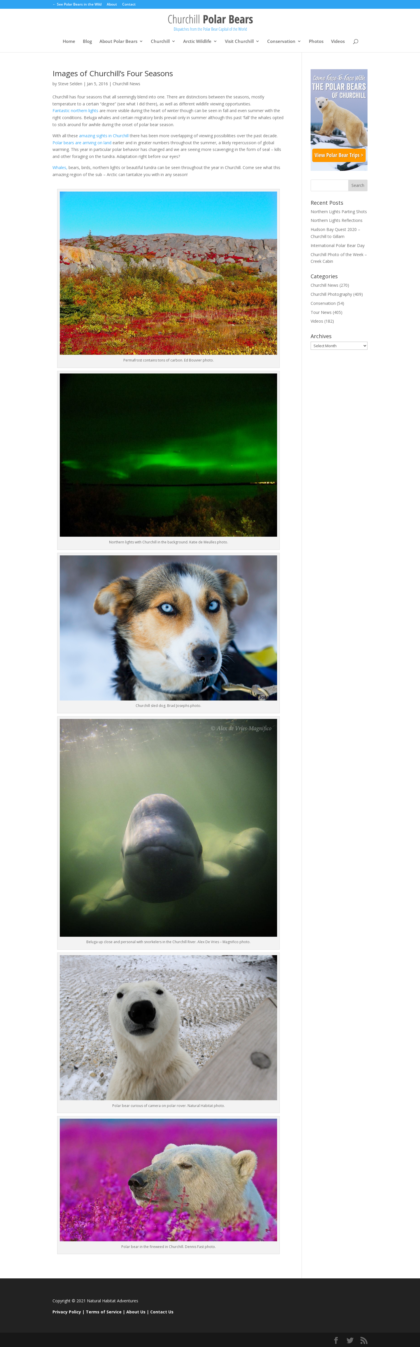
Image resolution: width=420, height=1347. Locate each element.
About (112, 5)
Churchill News (126, 83)
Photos (316, 41)
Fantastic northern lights (75, 110)
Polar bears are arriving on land (81, 142)
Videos (338, 41)
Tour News (321, 312)
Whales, (59, 167)
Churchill (160, 41)
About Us (136, 1312)
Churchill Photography (331, 294)
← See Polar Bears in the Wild (77, 5)
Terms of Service (104, 1312)
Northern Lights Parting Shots (339, 211)
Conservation (281, 41)
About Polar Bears (118, 41)
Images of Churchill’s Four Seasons (112, 73)
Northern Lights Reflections (337, 220)
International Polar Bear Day (338, 245)
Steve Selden (70, 83)
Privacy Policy (66, 1312)
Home (69, 41)
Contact (129, 5)
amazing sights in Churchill (104, 135)
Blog (87, 41)
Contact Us (162, 1312)
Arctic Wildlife (197, 41)
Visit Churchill (239, 41)
